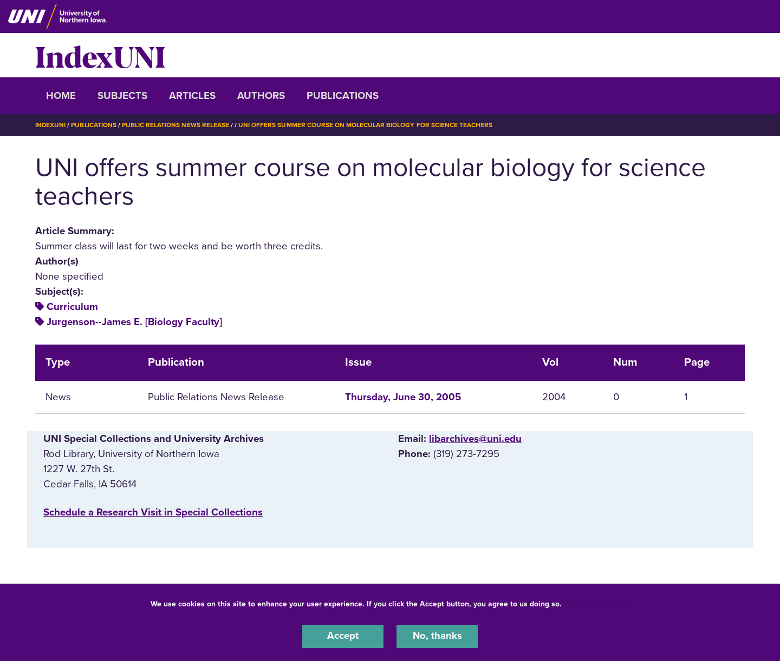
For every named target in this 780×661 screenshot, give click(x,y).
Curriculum (72, 306)
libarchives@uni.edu (475, 438)
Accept (343, 636)
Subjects (122, 96)
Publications (343, 96)
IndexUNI (100, 55)
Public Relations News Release (176, 125)
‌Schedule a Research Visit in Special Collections (153, 512)
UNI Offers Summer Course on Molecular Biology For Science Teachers (366, 125)
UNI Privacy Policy (598, 603)
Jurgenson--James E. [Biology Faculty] (134, 321)
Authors (261, 96)
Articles (192, 96)
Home (61, 96)
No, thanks (437, 636)
